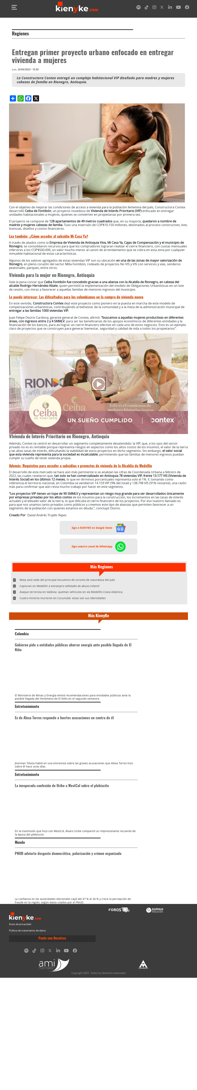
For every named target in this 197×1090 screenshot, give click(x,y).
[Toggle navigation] (14, 7)
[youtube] (178, 8)
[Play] (98, 384)
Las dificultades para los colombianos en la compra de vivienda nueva (76, 297)
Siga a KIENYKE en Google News (99, 528)
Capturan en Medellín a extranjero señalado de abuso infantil (59, 586)
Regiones (20, 34)
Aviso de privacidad (20, 1036)
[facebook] (187, 8)
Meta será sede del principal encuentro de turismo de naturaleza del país (67, 580)
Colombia (22, 634)
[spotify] (138, 8)
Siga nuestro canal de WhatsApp (99, 546)
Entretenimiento (27, 735)
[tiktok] (147, 8)
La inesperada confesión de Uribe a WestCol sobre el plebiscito (62, 842)
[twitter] (162, 8)
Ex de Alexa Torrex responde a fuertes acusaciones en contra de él (64, 746)
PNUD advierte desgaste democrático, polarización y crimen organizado (68, 938)
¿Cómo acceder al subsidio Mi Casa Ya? (48, 237)
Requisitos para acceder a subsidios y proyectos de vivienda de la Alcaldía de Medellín (80, 466)
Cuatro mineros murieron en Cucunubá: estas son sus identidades (63, 598)
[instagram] (154, 8)
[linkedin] (170, 8)
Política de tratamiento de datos (27, 1043)
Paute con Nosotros (52, 1051)
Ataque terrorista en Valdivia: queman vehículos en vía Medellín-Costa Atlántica (71, 592)
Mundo (20, 927)
